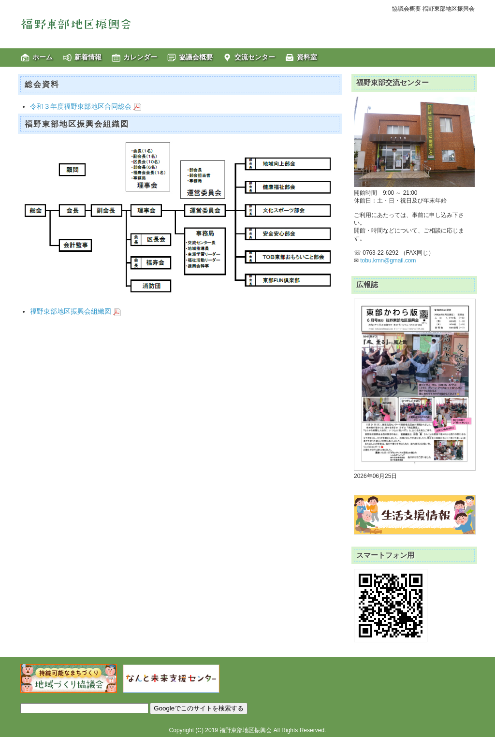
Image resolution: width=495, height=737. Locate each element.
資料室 (307, 57)
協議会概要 (196, 57)
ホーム (42, 57)
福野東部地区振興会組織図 (75, 311)
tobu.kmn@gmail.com (388, 260)
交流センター (254, 57)
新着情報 (88, 57)
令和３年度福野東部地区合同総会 (85, 106)
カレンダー (140, 57)
